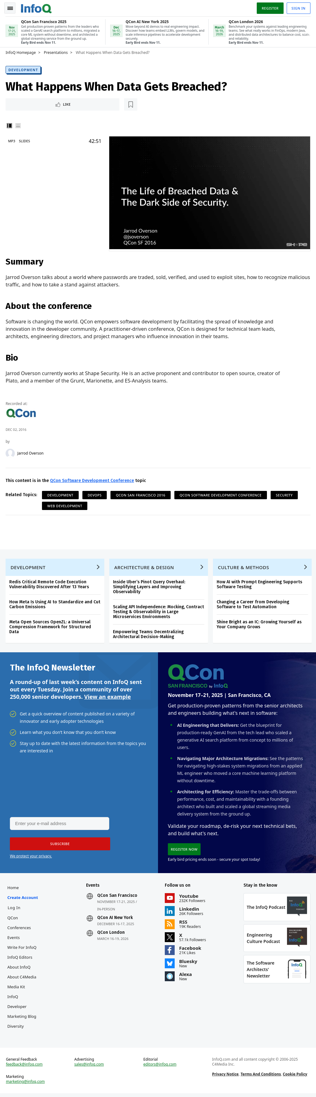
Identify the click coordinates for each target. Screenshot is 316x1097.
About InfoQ (19, 969)
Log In (14, 909)
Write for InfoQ (22, 949)
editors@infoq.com (160, 1067)
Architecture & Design (145, 567)
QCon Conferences (19, 924)
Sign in (298, 7)
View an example (107, 697)
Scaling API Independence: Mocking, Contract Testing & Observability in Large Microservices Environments (159, 611)
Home (13, 889)
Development (24, 68)
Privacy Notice (225, 1077)
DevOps (95, 494)
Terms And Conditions (260, 1077)
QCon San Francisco (118, 897)
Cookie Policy (295, 1077)
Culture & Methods (244, 567)
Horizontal (18, 125)
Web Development (65, 505)
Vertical (10, 125)
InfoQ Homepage (21, 51)
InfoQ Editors (20, 959)
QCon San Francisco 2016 (141, 494)
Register (269, 7)
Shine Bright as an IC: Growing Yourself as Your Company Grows (259, 624)
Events (14, 939)
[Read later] (43, 103)
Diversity (16, 1028)
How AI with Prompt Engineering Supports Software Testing (260, 584)
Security (284, 494)
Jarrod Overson (31, 452)
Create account (23, 899)
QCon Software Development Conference (93, 479)
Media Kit (17, 988)
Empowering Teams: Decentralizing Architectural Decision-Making (149, 634)
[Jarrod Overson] (10, 452)
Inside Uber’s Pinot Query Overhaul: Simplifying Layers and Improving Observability (150, 586)
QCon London (111, 934)
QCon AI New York (115, 919)
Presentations (56, 51)
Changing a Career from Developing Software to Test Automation (253, 604)
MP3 (12, 140)
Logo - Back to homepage (37, 6)
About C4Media (22, 979)
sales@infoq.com (89, 1067)
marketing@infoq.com (25, 1084)
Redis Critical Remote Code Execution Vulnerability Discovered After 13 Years (49, 584)
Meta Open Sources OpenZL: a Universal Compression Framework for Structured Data (51, 626)
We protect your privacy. (31, 857)
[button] (58, 845)
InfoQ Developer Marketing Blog (22, 1008)
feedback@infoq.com (24, 1067)
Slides (25, 140)
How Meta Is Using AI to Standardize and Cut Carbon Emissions (55, 604)
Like (23, 103)
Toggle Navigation (12, 7)
